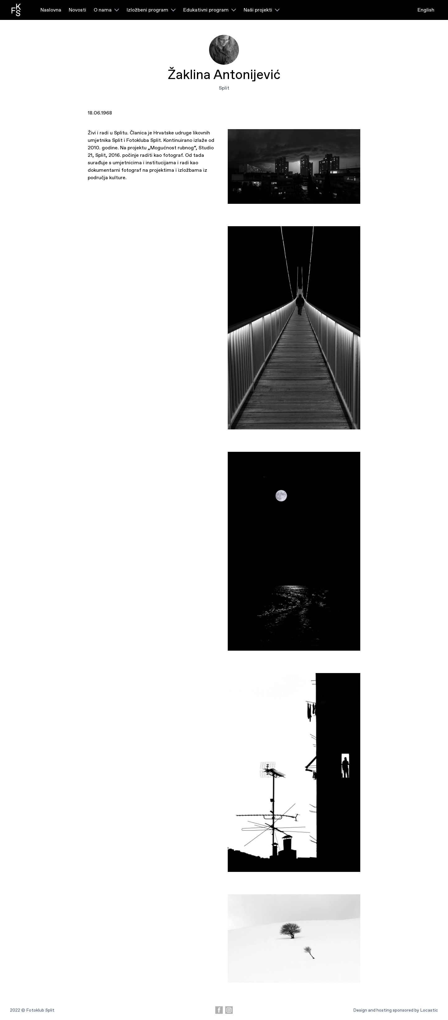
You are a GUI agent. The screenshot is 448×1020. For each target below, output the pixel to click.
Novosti (77, 10)
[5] (294, 166)
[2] (294, 772)
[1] (294, 938)
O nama (106, 10)
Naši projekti (262, 10)
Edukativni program (209, 10)
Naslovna (50, 10)
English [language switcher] (426, 10)
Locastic (429, 1010)
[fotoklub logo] (16, 10)
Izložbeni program (151, 10)
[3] (294, 551)
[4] (294, 327)
